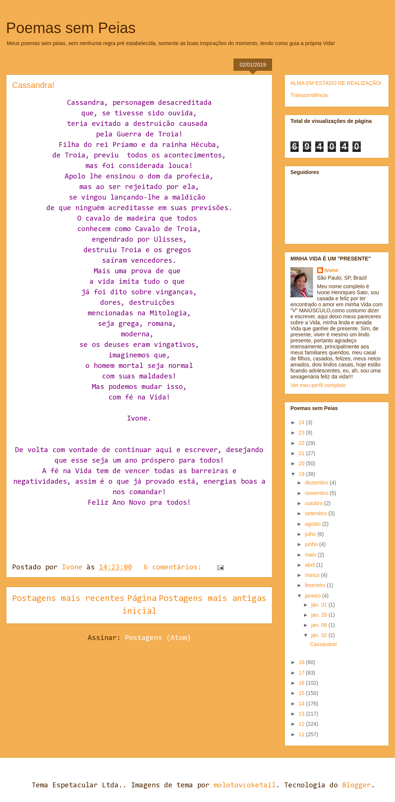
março (313, 575)
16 (302, 683)
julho (311, 534)
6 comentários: (175, 567)
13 (302, 714)
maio (311, 555)
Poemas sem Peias (71, 28)
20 (302, 463)
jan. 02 (319, 635)
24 (302, 422)
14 (302, 704)
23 (302, 433)
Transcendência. (309, 95)
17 (302, 673)
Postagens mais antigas (212, 598)
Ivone (332, 270)
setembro (316, 513)
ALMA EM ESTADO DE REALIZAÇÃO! (335, 83)
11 (302, 734)
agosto (313, 524)
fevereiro (316, 585)
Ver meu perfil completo (318, 385)
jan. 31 (319, 605)
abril (310, 565)
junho (312, 544)
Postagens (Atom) (158, 638)
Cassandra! (33, 85)
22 (302, 443)
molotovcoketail (245, 785)
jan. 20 (319, 615)
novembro (317, 493)
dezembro (317, 483)
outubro (314, 503)
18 (302, 662)
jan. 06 (319, 625)
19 (302, 474)
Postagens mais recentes (68, 598)
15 (302, 693)
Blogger (356, 785)
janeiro (313, 596)
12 (302, 724)
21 (302, 453)
